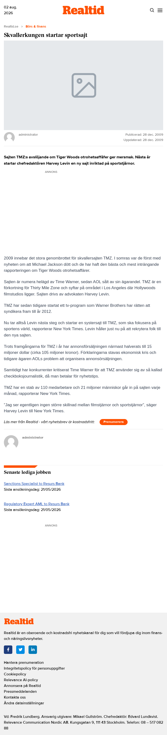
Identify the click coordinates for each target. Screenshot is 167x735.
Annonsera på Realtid (22, 685)
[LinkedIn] (33, 649)
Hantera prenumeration (24, 662)
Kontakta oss (15, 697)
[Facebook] (8, 649)
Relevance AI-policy (21, 680)
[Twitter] (20, 649)
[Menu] (160, 10)
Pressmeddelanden (20, 691)
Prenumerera (113, 422)
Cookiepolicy (15, 674)
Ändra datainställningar (24, 703)
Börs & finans (36, 26)
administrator (32, 437)
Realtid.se (11, 26)
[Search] (152, 10)
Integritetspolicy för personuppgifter (34, 668)
